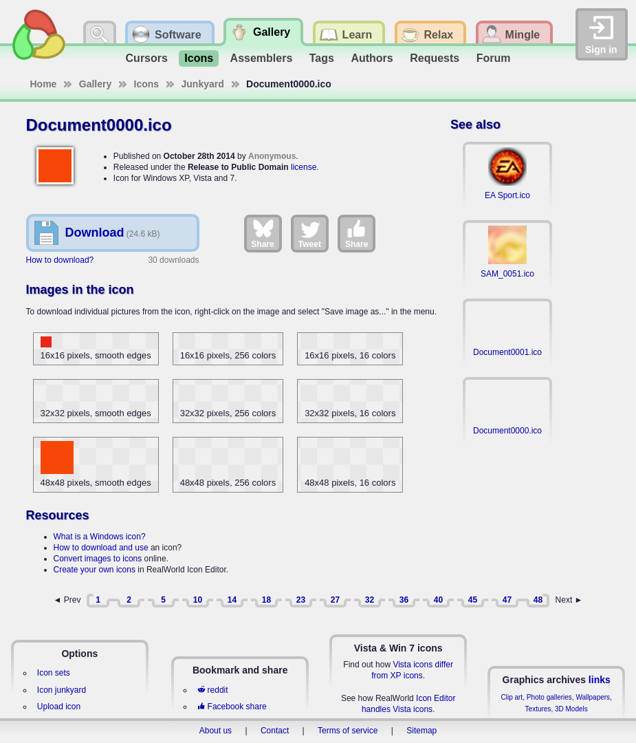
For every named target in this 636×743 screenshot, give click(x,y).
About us (215, 730)
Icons (198, 58)
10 (197, 600)
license (303, 167)
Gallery (95, 83)
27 (335, 600)
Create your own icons (94, 569)
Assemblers (261, 58)
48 (538, 600)
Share (262, 233)
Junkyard (203, 83)
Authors (372, 58)
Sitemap (421, 730)
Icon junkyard (61, 690)
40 (438, 600)
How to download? (60, 260)
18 (266, 600)
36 (403, 600)
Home (43, 83)
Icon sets (53, 673)
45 (472, 600)
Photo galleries (549, 697)
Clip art (512, 697)
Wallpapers (592, 697)
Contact (275, 730)
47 (507, 600)
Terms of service (347, 730)
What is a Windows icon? (100, 536)
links (600, 679)
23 (300, 600)
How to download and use (101, 547)
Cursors (147, 58)
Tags (321, 58)
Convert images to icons (98, 558)
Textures (538, 709)
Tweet (309, 233)
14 (232, 600)
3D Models (571, 709)
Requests (434, 58)
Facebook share (231, 706)
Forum (493, 58)
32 (369, 600)
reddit (212, 690)
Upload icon (58, 706)
